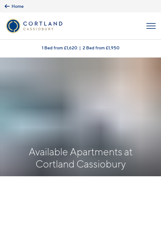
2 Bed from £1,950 (101, 47)
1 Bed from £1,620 (59, 47)
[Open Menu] (151, 26)
